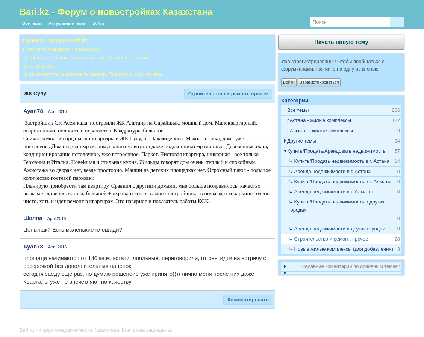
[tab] (341, 121)
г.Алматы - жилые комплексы (320, 131)
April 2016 (57, 111)
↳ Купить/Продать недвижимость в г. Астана (339, 161)
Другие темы (301, 141)
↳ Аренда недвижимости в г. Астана (330, 171)
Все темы (32, 23)
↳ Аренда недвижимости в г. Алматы (331, 191)
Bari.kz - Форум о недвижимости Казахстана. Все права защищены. (96, 330)
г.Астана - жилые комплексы (319, 120)
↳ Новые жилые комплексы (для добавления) (341, 249)
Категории (295, 101)
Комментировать (248, 299)
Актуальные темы (67, 23)
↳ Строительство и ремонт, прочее (328, 239)
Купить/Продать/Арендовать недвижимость (336, 151)
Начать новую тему (341, 42)
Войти (98, 23)
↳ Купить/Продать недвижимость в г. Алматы (340, 181)
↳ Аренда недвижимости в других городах (337, 229)
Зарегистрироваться (319, 82)
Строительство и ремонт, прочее (228, 93)
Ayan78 (33, 111)
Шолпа (32, 218)
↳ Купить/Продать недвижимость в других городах (337, 206)
